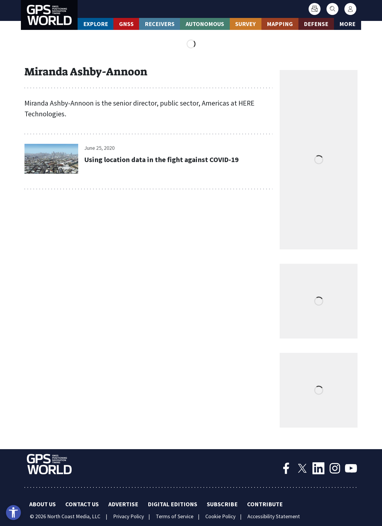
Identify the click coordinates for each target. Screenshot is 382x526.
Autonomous (205, 24)
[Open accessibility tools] (13, 512)
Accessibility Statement (273, 516)
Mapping (280, 24)
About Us (42, 504)
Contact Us (82, 504)
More (347, 24)
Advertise (123, 504)
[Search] (332, 9)
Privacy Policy (128, 516)
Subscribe (222, 504)
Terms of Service (174, 516)
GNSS (126, 24)
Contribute (265, 504)
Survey (245, 24)
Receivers (160, 24)
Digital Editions (172, 504)
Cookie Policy (220, 516)
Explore (95, 24)
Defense (316, 24)
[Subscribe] (315, 9)
